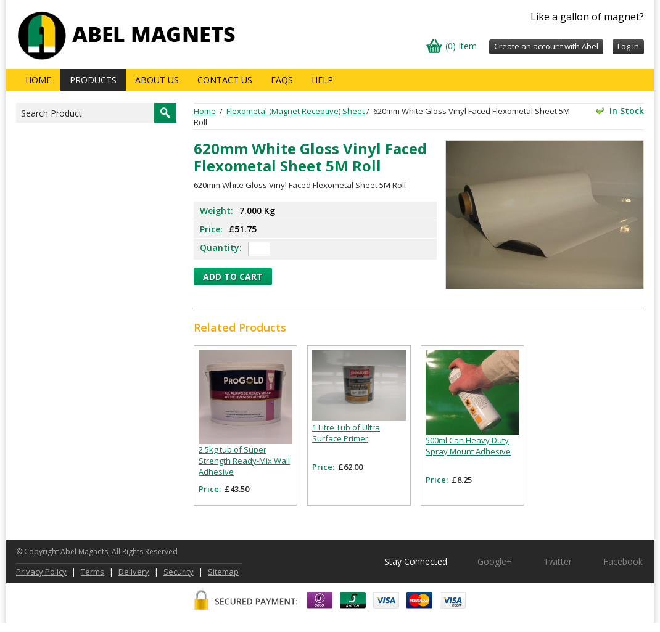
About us (157, 80)
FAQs (282, 80)
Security (178, 571)
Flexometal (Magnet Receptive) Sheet (295, 111)
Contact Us (224, 80)
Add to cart (233, 276)
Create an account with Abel (546, 46)
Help (322, 80)
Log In (628, 46)
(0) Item (461, 46)
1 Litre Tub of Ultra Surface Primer (346, 433)
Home (38, 80)
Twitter (557, 561)
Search (165, 113)
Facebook (623, 561)
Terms (92, 571)
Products (93, 80)
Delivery (133, 571)
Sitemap (223, 571)
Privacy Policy (41, 571)
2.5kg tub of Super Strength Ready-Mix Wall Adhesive (244, 460)
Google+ (494, 561)
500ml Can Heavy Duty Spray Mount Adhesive (468, 446)
